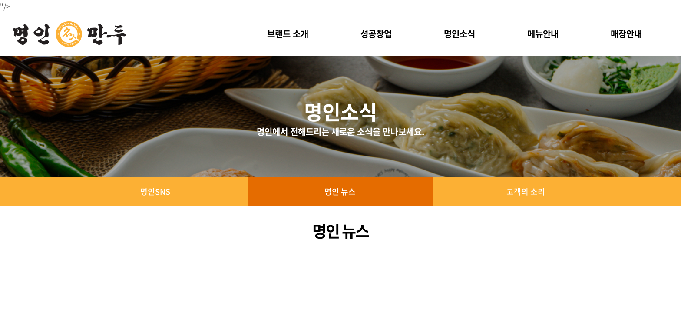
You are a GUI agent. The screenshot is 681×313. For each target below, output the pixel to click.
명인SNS (155, 191)
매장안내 (626, 33)
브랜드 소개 (287, 33)
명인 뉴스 (340, 191)
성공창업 (376, 33)
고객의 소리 (525, 191)
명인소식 (459, 33)
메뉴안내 (543, 33)
